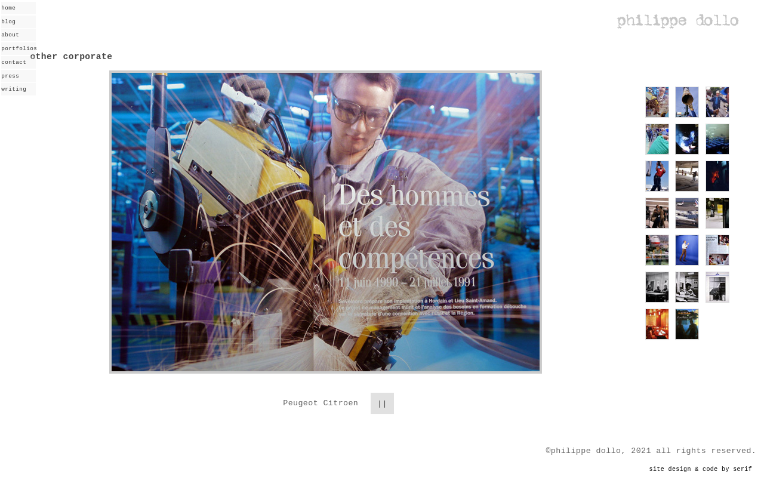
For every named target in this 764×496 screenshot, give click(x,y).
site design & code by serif (701, 468)
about (10, 35)
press (10, 76)
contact (13, 62)
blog (8, 22)
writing (13, 89)
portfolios (18, 49)
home (8, 8)
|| (382, 402)
